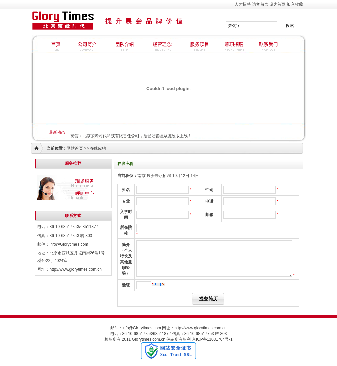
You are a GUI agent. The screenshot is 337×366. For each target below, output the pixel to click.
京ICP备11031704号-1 (212, 339)
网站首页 (75, 148)
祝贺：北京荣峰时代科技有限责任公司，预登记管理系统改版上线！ (131, 135)
